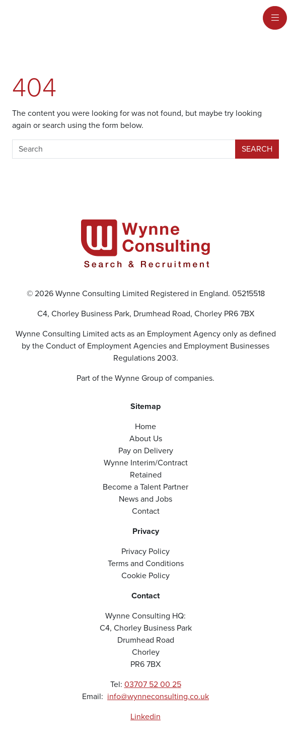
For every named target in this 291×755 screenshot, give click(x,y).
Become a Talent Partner (145, 487)
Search (257, 149)
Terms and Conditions (146, 563)
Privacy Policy (145, 551)
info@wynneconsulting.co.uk (158, 696)
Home (145, 426)
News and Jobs (145, 499)
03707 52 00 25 (152, 684)
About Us (145, 438)
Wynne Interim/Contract (146, 462)
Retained (146, 475)
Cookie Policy (145, 575)
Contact (146, 511)
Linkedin (145, 716)
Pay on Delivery (145, 450)
